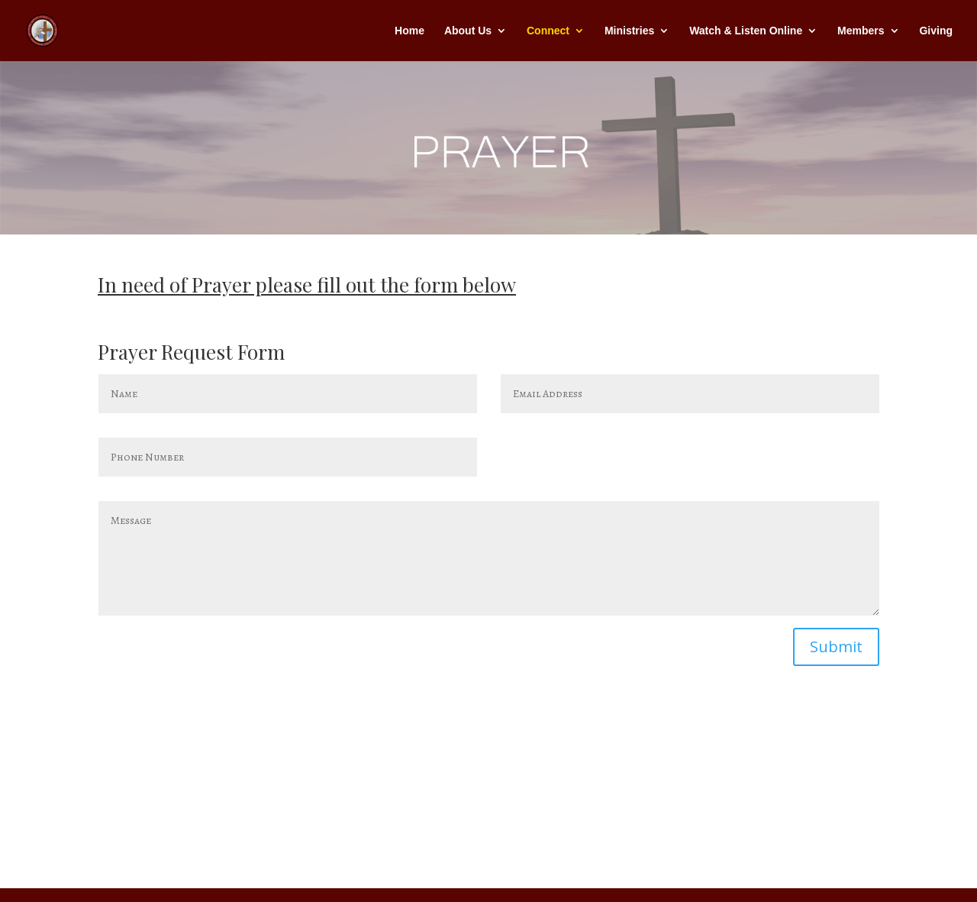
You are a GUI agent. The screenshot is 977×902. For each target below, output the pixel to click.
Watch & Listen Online (745, 31)
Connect (548, 31)
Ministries (629, 31)
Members (860, 31)
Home (409, 31)
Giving (936, 31)
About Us (468, 31)
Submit (836, 646)
